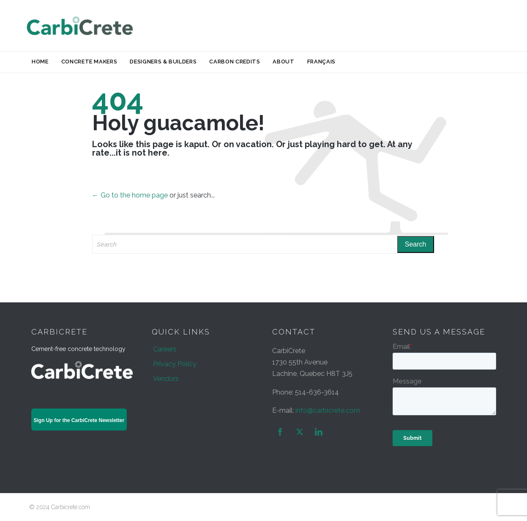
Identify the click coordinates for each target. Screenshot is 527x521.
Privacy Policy (175, 364)
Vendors (166, 379)
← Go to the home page (130, 195)
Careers (165, 349)
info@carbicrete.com (327, 410)
